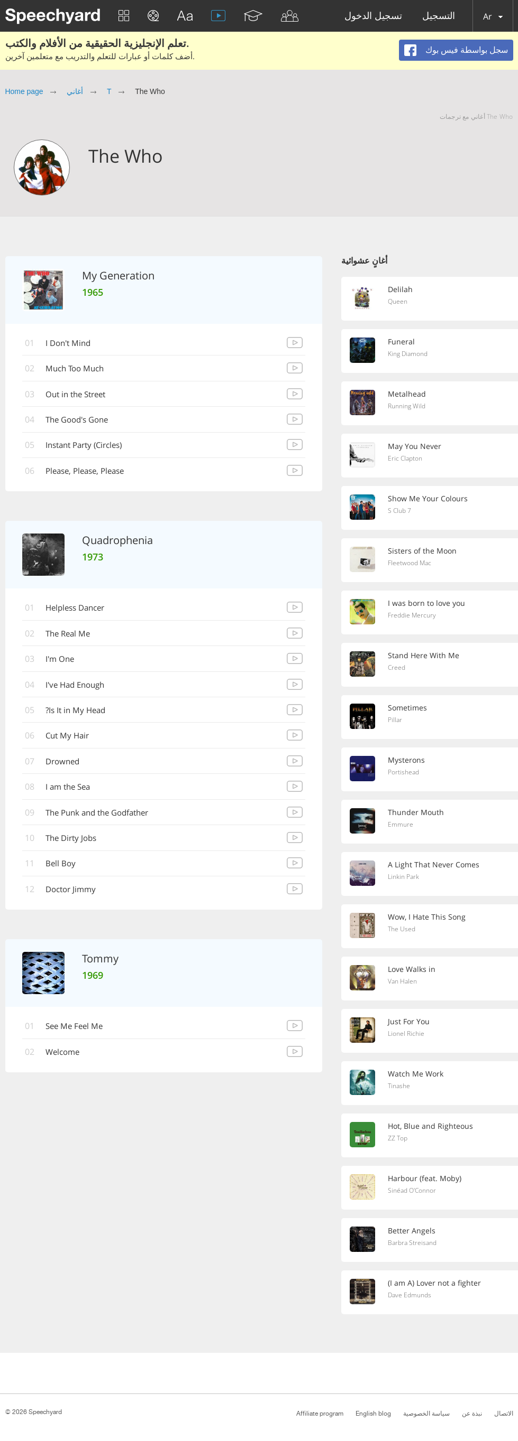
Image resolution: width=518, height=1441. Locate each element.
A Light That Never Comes (435, 864)
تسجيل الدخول (373, 16)
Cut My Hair (70, 739)
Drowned (65, 765)
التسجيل (438, 16)
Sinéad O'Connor (414, 1191)
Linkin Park (405, 877)
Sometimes (408, 708)
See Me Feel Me (77, 1032)
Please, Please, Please (90, 473)
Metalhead (407, 394)
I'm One (62, 662)
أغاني (75, 91)
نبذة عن (472, 1413)
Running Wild (409, 406)
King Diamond (410, 354)
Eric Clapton (406, 459)
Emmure (401, 825)
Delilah (400, 289)
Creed (397, 668)
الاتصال (503, 1413)
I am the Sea (71, 791)
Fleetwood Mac (411, 563)
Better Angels (412, 1230)
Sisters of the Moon (423, 551)
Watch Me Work (417, 1074)
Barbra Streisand (414, 1243)
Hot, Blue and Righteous (432, 1126)
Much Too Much (78, 369)
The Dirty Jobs (75, 843)
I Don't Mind (71, 343)
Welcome (65, 1058)
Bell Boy (62, 869)
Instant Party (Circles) (89, 447)
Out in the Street (80, 395)
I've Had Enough (79, 688)
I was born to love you (428, 603)
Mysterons (407, 760)
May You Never (415, 446)
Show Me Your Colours (429, 498)
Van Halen (404, 982)
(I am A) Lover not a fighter (436, 1283)
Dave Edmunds (411, 1295)
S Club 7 (400, 511)
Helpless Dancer (79, 610)
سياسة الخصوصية (426, 1413)
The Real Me (71, 636)
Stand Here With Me (424, 655)
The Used (402, 929)
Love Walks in (413, 969)
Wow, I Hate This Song (428, 917)
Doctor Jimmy (74, 895)
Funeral (401, 341)
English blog (373, 1413)
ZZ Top (398, 1139)
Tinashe (400, 1086)
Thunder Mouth (416, 812)
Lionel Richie (407, 1034)
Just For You (409, 1021)
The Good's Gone (81, 421)
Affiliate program (319, 1413)
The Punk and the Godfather (103, 817)
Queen (398, 302)
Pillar (395, 720)
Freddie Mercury (413, 616)
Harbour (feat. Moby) (426, 1178)
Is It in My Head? (79, 713)
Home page (24, 91)
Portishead (405, 773)
